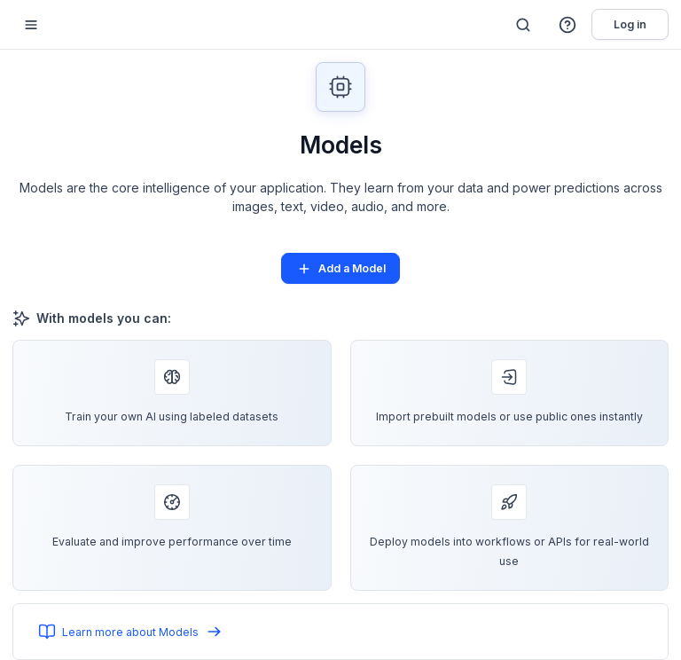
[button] (568, 25)
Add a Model (341, 269)
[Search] (523, 25)
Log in (630, 24)
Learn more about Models (130, 631)
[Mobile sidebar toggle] (31, 24)
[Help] (568, 25)
